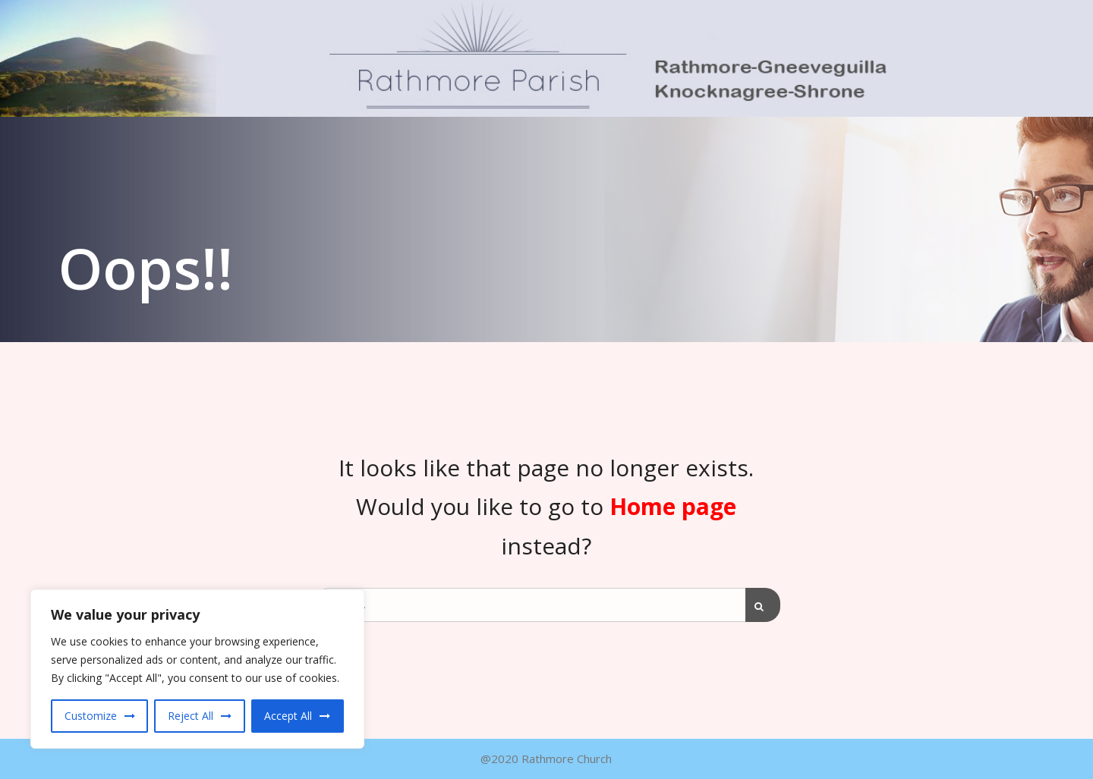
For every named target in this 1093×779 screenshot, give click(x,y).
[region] (197, 669)
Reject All (190, 715)
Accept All (288, 715)
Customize (91, 715)
